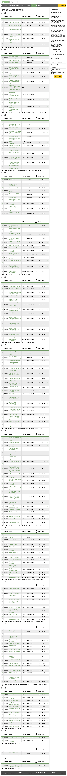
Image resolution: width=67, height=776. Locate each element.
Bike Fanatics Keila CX (13, 188)
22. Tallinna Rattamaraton (14, 378)
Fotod (39, 5)
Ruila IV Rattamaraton (13, 675)
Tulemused (27, 5)
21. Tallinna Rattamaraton (14, 516)
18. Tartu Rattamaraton (14, 634)
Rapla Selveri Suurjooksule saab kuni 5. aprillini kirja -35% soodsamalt (57, 21)
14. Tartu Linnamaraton (14, 20)
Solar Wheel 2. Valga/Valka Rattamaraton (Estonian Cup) (15, 82)
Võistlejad (34, 5)
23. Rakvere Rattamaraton (14, 34)
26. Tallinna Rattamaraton (14, 145)
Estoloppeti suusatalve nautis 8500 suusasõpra (58, 58)
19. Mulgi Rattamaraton (14, 421)
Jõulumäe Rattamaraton (14, 546)
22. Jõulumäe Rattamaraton (15, 247)
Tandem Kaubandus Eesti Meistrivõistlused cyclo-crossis (14, 230)
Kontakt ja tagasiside (54, 773)
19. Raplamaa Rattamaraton (15, 260)
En (18, 2)
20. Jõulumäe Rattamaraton (15, 368)
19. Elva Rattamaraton (13, 393)
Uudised (5, 5)
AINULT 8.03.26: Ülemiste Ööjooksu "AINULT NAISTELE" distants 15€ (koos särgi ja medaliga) (58, 71)
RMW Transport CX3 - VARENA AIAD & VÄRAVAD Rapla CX (15, 238)
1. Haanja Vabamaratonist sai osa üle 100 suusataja (58, 61)
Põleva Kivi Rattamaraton (14, 574)
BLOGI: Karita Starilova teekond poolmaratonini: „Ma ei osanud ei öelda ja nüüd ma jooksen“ (58, 36)
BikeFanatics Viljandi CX (14, 136)
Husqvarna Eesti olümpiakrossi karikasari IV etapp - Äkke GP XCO (15, 162)
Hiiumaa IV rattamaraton (14, 649)
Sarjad (22, 5)
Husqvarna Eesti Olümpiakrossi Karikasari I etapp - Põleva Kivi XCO (14, 266)
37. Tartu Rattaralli (13, 514)
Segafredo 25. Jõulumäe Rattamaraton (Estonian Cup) (14, 68)
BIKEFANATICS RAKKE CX (14, 122)
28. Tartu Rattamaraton (14, 22)
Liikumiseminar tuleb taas (57, 51)
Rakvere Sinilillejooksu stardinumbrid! (56, 17)
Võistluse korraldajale (20, 773)
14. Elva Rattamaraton (13, 700)
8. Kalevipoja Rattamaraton (15, 670)
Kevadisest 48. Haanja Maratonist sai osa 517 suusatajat (56, 66)
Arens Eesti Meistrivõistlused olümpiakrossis (12, 314)
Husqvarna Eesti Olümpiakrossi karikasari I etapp (14, 425)
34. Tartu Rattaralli (13, 672)
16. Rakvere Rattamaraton (14, 509)
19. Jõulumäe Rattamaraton (15, 461)
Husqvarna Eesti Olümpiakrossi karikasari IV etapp (15, 488)
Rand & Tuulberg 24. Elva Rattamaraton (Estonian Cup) (14, 77)
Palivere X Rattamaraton (14, 663)
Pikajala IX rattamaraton (14, 706)
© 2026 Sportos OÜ (5, 773)
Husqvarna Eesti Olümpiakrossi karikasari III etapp (14, 502)
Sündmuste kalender (13, 5)
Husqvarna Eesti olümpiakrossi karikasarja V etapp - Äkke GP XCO (15, 292)
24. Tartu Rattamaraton (14, 245)
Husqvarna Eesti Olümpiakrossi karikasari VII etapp (15, 453)
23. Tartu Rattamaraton (14, 284)
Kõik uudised (58, 76)
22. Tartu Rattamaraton (14, 366)
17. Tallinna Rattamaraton (14, 720)
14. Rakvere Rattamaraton (14, 607)
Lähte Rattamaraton (13, 552)
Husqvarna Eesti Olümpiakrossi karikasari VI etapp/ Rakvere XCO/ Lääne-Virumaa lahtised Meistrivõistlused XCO (15, 373)
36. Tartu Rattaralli (13, 572)
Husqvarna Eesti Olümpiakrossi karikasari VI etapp (15, 458)
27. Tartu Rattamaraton (14, 60)
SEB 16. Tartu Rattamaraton (15, 737)
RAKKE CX (11, 182)
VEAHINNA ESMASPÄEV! (56, 49)
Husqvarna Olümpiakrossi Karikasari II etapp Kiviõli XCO (14, 418)
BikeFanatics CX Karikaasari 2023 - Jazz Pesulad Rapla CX (15, 132)
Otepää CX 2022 (12, 179)
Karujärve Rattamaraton (14, 442)
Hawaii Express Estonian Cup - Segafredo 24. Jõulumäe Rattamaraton (14, 149)
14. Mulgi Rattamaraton (14, 726)
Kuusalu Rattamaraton (14, 577)
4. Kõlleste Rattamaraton (14, 263)
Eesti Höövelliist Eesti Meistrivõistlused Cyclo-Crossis (14, 353)
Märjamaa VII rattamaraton (15, 559)
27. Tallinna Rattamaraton (14, 65)
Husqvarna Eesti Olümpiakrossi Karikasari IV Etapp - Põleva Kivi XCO (15, 319)
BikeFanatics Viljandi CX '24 (15, 62)
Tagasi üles (63, 773)
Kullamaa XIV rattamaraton (15, 544)
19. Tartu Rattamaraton (14, 588)
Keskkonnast (13, 773)
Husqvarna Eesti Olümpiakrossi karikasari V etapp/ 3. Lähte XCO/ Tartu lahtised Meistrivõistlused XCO (15, 469)
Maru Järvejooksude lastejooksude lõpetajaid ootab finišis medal (57, 45)
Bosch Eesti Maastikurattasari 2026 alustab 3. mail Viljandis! (58, 26)
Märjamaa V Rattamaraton (14, 668)
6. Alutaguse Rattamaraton (15, 286)
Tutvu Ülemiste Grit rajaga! (57, 54)
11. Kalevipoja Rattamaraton (15, 511)
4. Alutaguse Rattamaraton (15, 518)
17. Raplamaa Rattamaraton (15, 407)
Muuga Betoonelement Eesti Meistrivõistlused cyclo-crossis (15, 439)
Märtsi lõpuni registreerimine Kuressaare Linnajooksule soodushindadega (58, 30)
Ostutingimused (31, 773)
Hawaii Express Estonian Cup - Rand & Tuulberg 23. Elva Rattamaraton (14, 157)
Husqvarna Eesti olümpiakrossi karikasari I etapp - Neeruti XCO (14, 334)
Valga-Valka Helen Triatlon (14, 665)
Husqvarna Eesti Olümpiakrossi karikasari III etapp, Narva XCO (14, 403)
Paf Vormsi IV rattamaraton (15, 654)
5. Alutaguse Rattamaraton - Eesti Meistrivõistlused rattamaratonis (15, 411)
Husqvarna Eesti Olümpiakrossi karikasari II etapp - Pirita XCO (14, 330)
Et (16, 2)
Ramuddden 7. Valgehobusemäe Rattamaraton (12, 271)
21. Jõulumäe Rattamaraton (15, 288)
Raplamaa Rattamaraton (14, 557)
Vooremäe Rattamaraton (14, 616)
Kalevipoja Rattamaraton (14, 555)
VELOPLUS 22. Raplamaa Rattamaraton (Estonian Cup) (14, 44)
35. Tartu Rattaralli (13, 614)
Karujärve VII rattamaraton (14, 539)
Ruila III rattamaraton (13, 718)
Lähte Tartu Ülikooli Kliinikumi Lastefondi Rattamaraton (13, 611)
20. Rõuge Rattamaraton (14, 464)
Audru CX (11, 537)
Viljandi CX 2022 (12, 197)
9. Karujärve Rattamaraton (14, 360)
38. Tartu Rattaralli (13, 414)
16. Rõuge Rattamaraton (14, 712)
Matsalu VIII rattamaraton (14, 643)
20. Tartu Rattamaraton (14, 542)
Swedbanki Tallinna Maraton (15, 25)
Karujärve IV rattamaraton (14, 694)
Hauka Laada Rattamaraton (15, 473)
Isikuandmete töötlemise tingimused (41, 773)
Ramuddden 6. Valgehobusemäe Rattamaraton (12, 339)
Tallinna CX (11, 535)
